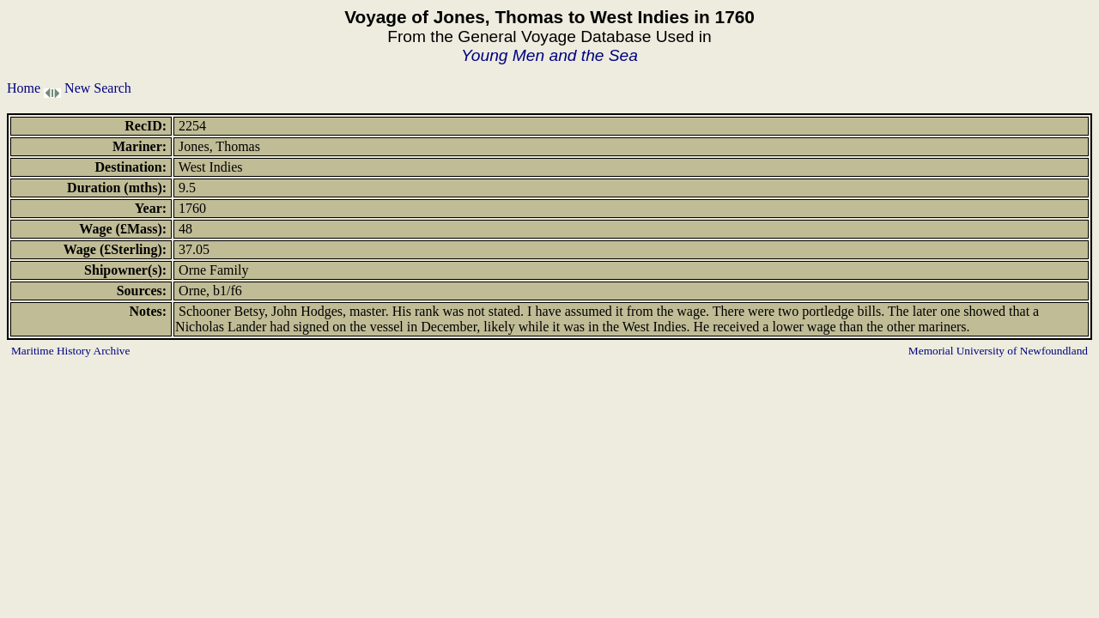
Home (23, 88)
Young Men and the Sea (549, 55)
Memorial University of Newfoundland (998, 350)
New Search (97, 88)
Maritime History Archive (70, 350)
